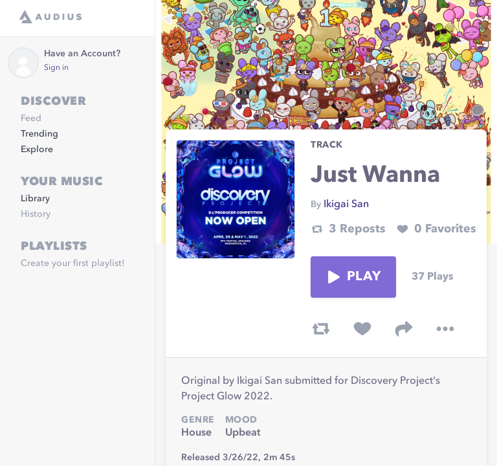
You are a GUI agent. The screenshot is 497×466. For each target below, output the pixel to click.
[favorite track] (362, 328)
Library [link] (35, 198)
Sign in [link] (56, 68)
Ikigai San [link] (346, 204)
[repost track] (321, 328)
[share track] (403, 328)
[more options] (445, 328)
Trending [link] (39, 134)
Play (353, 277)
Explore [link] (37, 149)
